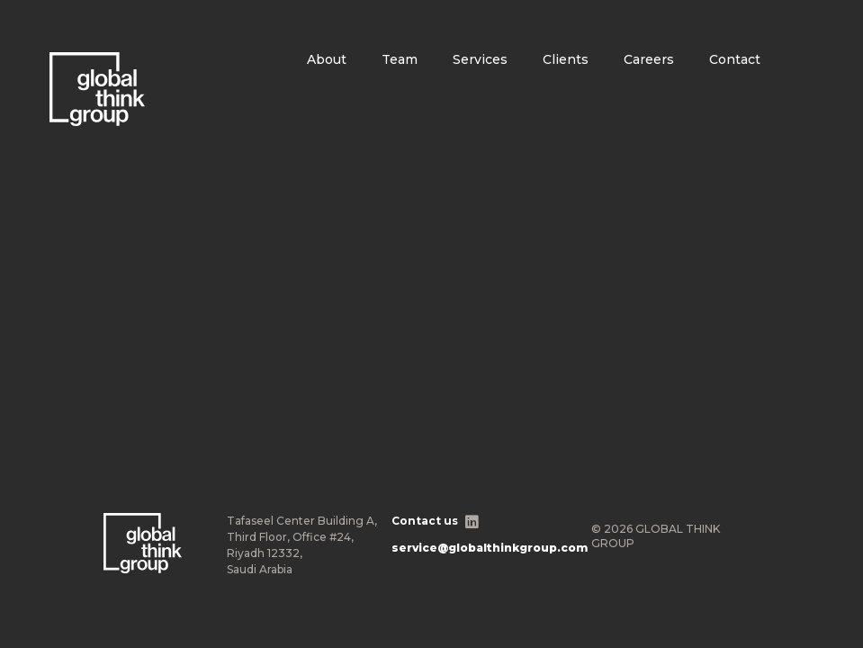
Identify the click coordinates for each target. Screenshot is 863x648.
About (326, 59)
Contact (734, 59)
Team (400, 59)
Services (480, 59)
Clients (566, 59)
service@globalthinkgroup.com (489, 547)
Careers (649, 59)
